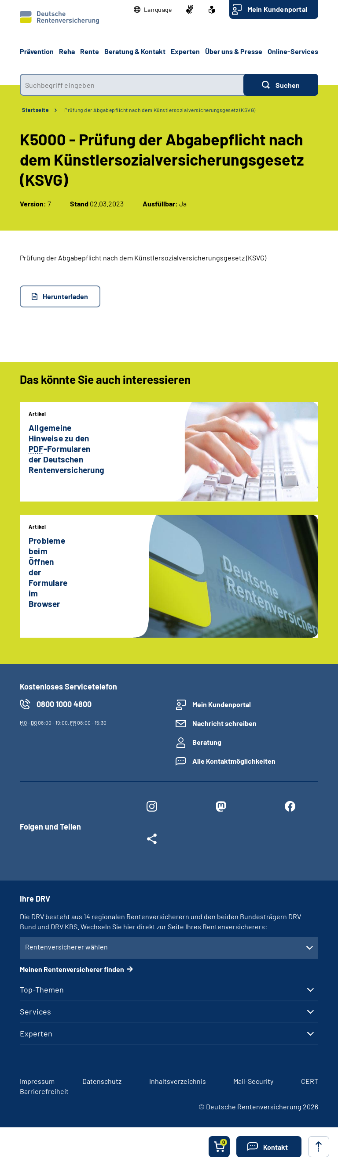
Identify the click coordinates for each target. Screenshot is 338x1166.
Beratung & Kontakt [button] (134, 51)
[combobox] (131, 85)
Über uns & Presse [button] (233, 51)
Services (35, 1011)
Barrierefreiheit (44, 1091)
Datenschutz (101, 1081)
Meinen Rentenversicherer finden (72, 969)
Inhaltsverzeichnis (177, 1081)
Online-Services (293, 51)
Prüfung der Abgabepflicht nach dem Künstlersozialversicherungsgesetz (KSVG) (160, 110)
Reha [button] (67, 51)
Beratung (206, 742)
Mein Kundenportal (277, 9)
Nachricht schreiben (224, 723)
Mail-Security (253, 1081)
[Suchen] (280, 85)
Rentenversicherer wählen (66, 946)
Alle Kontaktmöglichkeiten (234, 761)
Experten (36, 1033)
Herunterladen (65, 296)
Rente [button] (89, 51)
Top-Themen (42, 989)
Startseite (35, 110)
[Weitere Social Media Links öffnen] (152, 840)
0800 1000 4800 (64, 704)
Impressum (37, 1081)
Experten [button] (185, 51)
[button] (153, 9)
